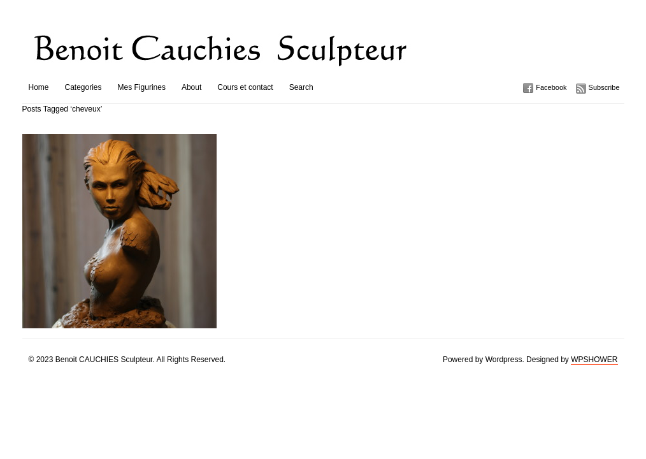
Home (39, 87)
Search (301, 87)
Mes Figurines (142, 87)
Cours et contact (245, 87)
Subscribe (604, 87)
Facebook (551, 87)
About (191, 87)
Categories (83, 87)
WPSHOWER (594, 359)
